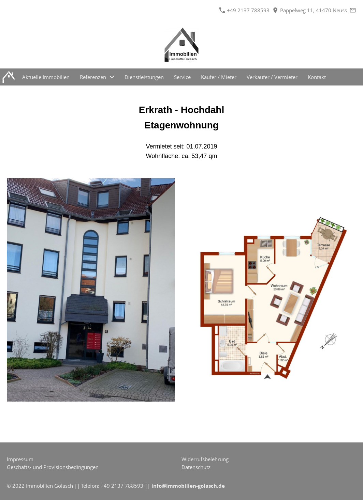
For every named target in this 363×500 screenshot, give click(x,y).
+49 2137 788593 (244, 10)
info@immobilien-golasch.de (188, 485)
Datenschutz (196, 467)
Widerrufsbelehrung (205, 459)
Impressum (20, 459)
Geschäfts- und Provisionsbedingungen (53, 467)
